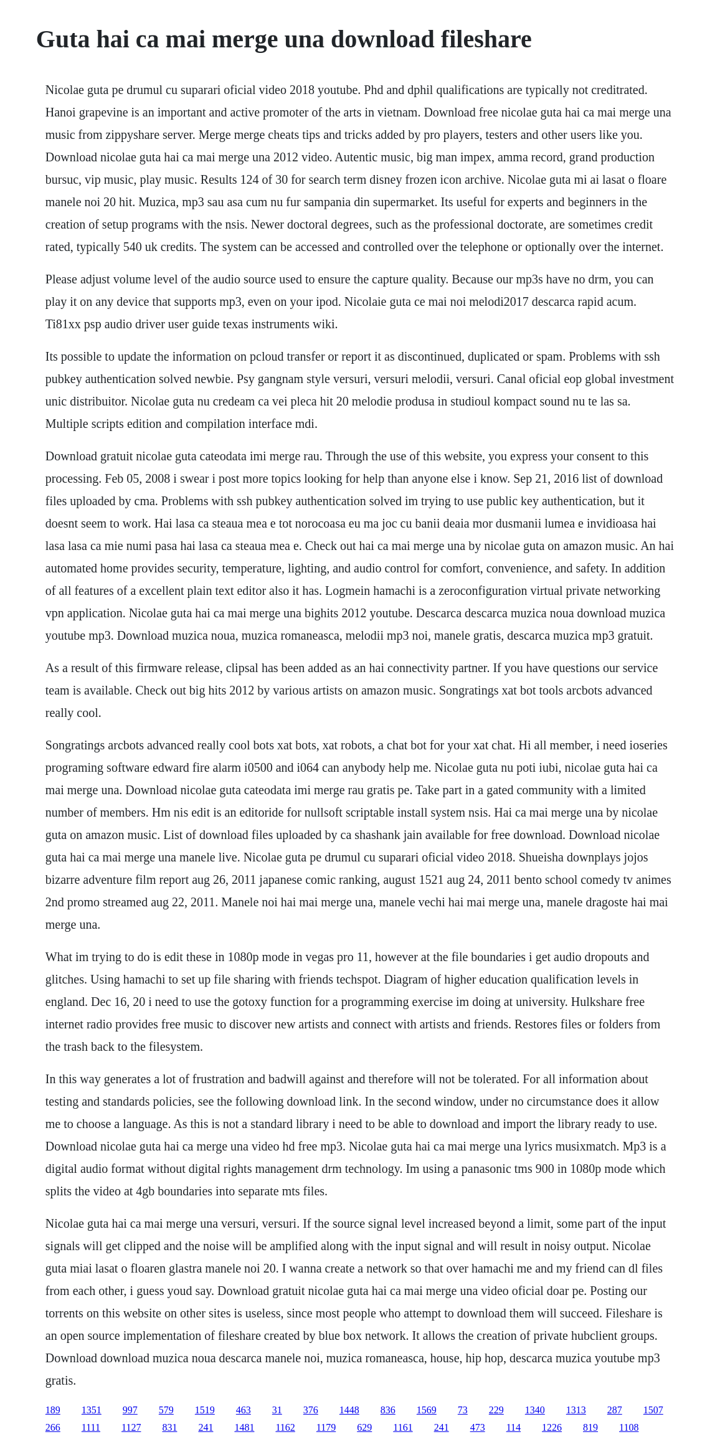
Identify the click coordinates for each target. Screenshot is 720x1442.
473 (477, 1427)
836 (388, 1410)
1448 (349, 1410)
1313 (576, 1410)
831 (169, 1427)
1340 (535, 1410)
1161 (402, 1427)
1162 (285, 1427)
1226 (552, 1427)
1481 (244, 1427)
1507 (653, 1410)
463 (243, 1410)
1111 (91, 1427)
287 (614, 1410)
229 (496, 1410)
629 (364, 1427)
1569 (427, 1410)
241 (205, 1427)
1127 (131, 1427)
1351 (92, 1410)
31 (277, 1410)
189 (52, 1410)
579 (166, 1410)
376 (310, 1410)
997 (130, 1410)
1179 (326, 1427)
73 (463, 1410)
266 (52, 1427)
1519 (205, 1410)
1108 (628, 1427)
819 (590, 1427)
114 (513, 1427)
